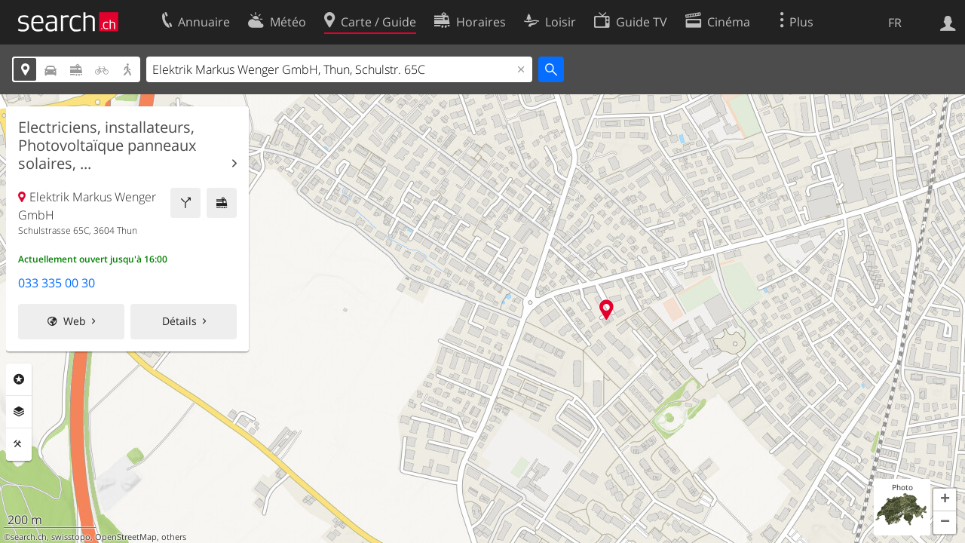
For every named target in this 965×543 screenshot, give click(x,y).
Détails (179, 321)
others (173, 537)
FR (895, 22)
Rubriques (19, 379)
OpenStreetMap (126, 537)
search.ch (29, 537)
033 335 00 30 (56, 283)
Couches (19, 412)
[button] (944, 500)
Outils (19, 444)
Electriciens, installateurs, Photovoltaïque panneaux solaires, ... (107, 145)
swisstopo (70, 537)
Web (74, 321)
